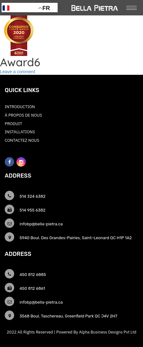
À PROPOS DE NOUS (23, 115)
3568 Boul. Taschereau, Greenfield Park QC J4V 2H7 (68, 316)
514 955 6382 (32, 210)
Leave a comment (17, 71)
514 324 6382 (32, 196)
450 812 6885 (33, 274)
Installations (20, 132)
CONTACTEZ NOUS (22, 140)
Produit (13, 123)
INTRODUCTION (20, 106)
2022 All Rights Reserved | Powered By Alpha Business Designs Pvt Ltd (71, 332)
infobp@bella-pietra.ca (41, 224)
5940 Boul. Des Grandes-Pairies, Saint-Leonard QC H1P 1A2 (76, 237)
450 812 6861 (32, 288)
